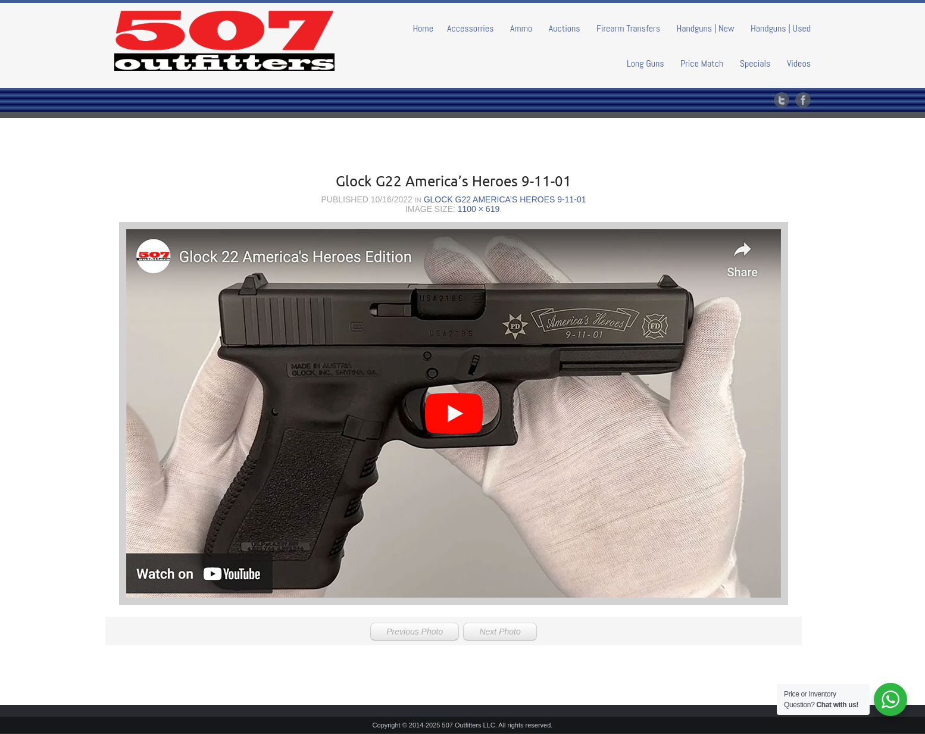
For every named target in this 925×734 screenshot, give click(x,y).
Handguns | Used (781, 28)
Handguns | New (705, 28)
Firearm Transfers (628, 28)
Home (422, 28)
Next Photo (499, 631)
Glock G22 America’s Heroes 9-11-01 (505, 199)
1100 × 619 (478, 209)
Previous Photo (414, 631)
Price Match (701, 63)
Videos (799, 63)
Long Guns (645, 63)
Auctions (564, 28)
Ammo (521, 28)
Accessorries (470, 28)
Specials (755, 63)
